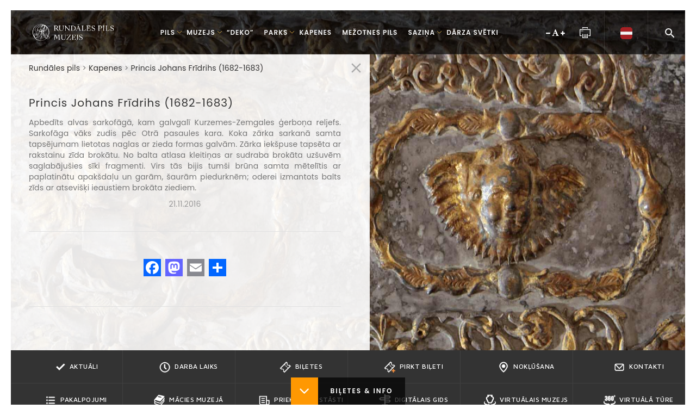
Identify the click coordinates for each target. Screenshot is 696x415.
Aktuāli (76, 367)
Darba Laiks (188, 367)
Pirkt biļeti (413, 367)
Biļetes (301, 367)
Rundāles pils (54, 68)
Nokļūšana (526, 367)
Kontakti (638, 367)
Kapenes (105, 68)
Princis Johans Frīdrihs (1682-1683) (197, 68)
